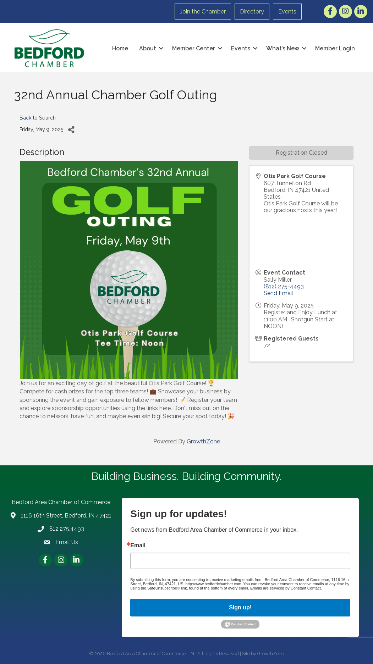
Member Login (333, 48)
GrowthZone (203, 441)
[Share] (71, 129)
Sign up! (240, 607)
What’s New (281, 48)
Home (119, 48)
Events (288, 11)
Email (138, 545)
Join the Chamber (203, 11)
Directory (253, 11)
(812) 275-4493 (284, 286)
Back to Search (38, 117)
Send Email (278, 292)
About (146, 48)
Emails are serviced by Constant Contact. (286, 588)
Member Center (192, 48)
